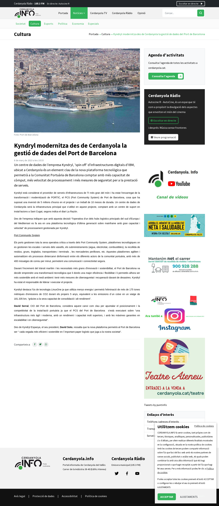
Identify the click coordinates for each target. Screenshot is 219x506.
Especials (93, 23)
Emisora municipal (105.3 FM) (126, 464)
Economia (78, 23)
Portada (63, 13)
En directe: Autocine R (58, 3)
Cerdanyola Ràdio (122, 13)
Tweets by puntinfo (155, 405)
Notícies (79, 13)
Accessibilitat (70, 496)
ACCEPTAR (166, 496)
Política (62, 23)
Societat (21, 23)
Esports (48, 23)
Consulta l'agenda (167, 76)
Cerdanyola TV (98, 13)
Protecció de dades (43, 496)
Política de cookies (96, 496)
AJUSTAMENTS (189, 496)
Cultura (34, 23)
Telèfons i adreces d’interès (163, 421)
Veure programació (163, 137)
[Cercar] (200, 13)
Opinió (141, 13)
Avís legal (19, 496)
